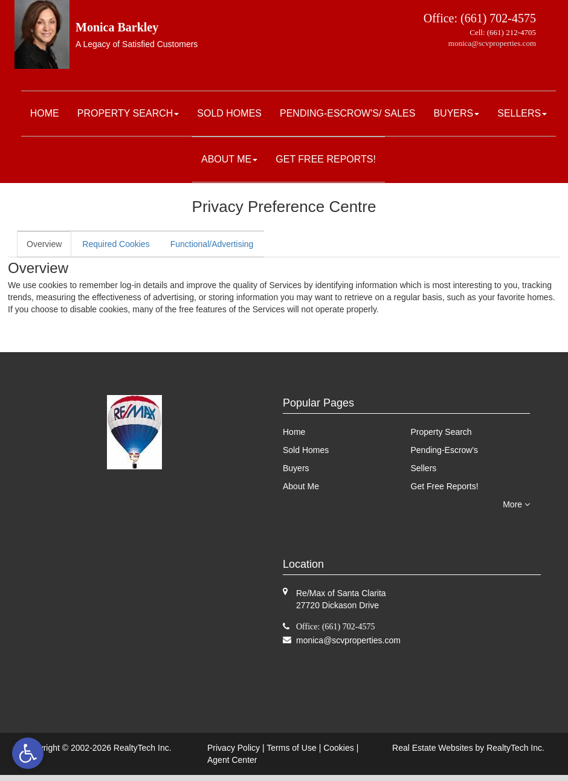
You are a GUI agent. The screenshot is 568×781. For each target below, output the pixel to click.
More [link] (516, 504)
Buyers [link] (456, 113)
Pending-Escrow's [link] (445, 450)
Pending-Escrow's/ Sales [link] (347, 113)
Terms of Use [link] (291, 748)
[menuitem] (44, 114)
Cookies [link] (338, 748)
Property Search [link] (128, 113)
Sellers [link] (522, 113)
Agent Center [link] (232, 760)
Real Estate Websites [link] (432, 748)
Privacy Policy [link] (233, 748)
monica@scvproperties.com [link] (492, 43)
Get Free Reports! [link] (326, 159)
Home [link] (44, 113)
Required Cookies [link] (115, 244)
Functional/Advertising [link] (212, 244)
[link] (28, 753)
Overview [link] (44, 244)
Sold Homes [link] (229, 113)
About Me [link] (229, 159)
